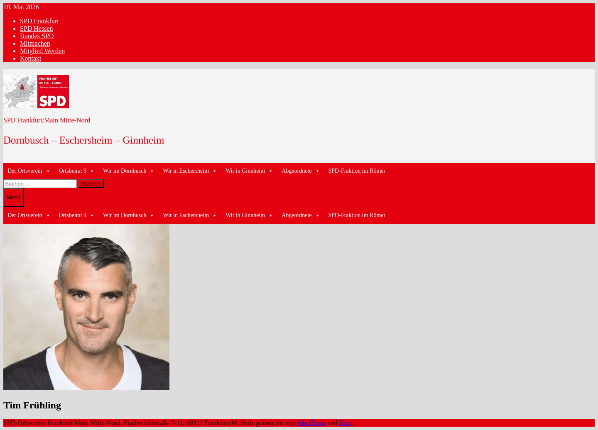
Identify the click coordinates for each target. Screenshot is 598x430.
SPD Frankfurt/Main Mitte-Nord (46, 120)
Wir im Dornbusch (128, 171)
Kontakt (31, 58)
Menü (13, 197)
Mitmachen (35, 43)
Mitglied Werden (42, 50)
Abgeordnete (301, 171)
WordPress (311, 422)
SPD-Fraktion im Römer (357, 171)
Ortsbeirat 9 (77, 171)
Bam (345, 422)
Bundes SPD (37, 35)
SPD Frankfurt (39, 20)
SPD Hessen (36, 28)
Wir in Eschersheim (190, 171)
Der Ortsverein (29, 171)
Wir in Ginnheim (249, 171)
